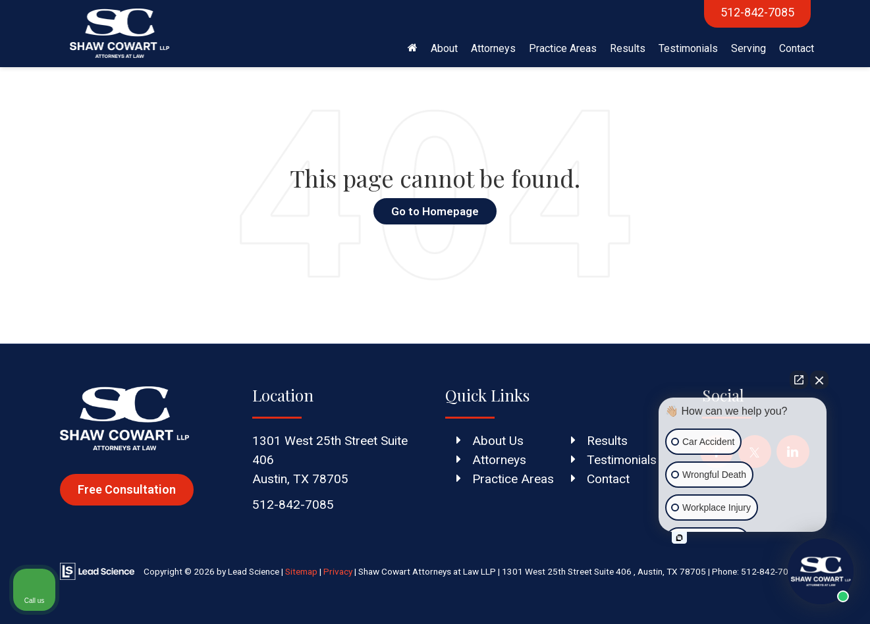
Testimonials (688, 48)
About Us (498, 440)
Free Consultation (127, 489)
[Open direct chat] (799, 380)
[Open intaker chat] (679, 538)
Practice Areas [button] (563, 48)
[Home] (412, 48)
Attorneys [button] (493, 48)
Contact (796, 48)
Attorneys (499, 459)
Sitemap (301, 571)
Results (627, 48)
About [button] (444, 48)
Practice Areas (513, 478)
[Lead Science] (97, 571)
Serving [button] (748, 48)
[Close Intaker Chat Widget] (819, 380)
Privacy (337, 571)
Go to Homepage (435, 211)
